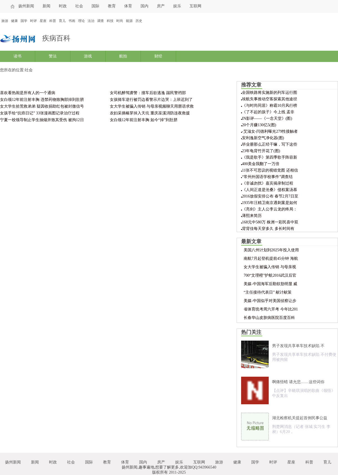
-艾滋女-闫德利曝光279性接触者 (270, 131)
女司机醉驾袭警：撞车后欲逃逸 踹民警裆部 (148, 93)
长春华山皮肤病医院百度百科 (269, 318)
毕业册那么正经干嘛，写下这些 (269, 144)
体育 (128, 6)
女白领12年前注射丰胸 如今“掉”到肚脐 (143, 120)
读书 (17, 56)
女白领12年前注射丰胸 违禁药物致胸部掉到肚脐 (42, 99)
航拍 (123, 56)
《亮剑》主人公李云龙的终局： (269, 209)
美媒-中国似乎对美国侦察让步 (270, 301)
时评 (33, 21)
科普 (52, 21)
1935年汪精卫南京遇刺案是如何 (269, 203)
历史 (138, 21)
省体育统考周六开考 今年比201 (271, 309)
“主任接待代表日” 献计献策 (268, 292)
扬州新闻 (26, 6)
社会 (79, 6)
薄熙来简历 (252, 216)
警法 (53, 56)
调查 (100, 21)
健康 (14, 21)
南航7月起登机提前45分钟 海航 (271, 258)
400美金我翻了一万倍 (260, 164)
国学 (24, 21)
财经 (158, 56)
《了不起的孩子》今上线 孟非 (268, 112)
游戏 (88, 56)
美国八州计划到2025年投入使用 (271, 250)
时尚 (119, 21)
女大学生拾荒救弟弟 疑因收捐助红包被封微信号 (42, 106)
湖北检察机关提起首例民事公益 (299, 418)
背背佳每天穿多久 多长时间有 (268, 229)
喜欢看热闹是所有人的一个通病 (27, 93)
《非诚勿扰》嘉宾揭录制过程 (267, 183)
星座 (43, 21)
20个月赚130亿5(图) (259, 125)
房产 (161, 6)
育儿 (62, 21)
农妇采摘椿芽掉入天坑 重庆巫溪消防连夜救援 (150, 113)
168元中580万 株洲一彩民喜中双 (270, 222)
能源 (129, 21)
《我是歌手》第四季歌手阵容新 (269, 157)
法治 (91, 21)
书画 (71, 21)
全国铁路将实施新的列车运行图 (269, 92)
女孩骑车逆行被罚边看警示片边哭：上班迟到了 (151, 99)
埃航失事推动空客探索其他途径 (269, 99)
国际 (95, 6)
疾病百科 (56, 38)
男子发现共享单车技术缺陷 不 (298, 346)
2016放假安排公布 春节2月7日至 (270, 196)
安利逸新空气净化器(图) (263, 138)
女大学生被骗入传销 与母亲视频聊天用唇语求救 (152, 106)
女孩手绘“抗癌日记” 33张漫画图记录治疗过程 (39, 113)
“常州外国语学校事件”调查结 (267, 177)
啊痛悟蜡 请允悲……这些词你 (298, 382)
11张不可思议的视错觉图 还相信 (270, 170)
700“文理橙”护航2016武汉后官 (270, 275)
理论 (81, 21)
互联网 (195, 6)
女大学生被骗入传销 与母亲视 (270, 267)
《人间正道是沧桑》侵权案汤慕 (269, 190)
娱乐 (177, 6)
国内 (144, 6)
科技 (110, 21)
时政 (63, 6)
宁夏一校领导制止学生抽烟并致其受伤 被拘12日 (42, 120)
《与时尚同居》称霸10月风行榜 (269, 105)
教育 (112, 6)
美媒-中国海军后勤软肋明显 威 (270, 284)
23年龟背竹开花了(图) (261, 151)
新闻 (46, 6)
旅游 (4, 21)
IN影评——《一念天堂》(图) (267, 118)
